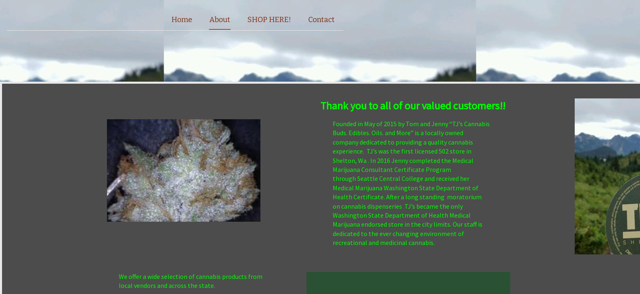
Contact (321, 19)
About (219, 19)
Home (181, 19)
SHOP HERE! (269, 19)
